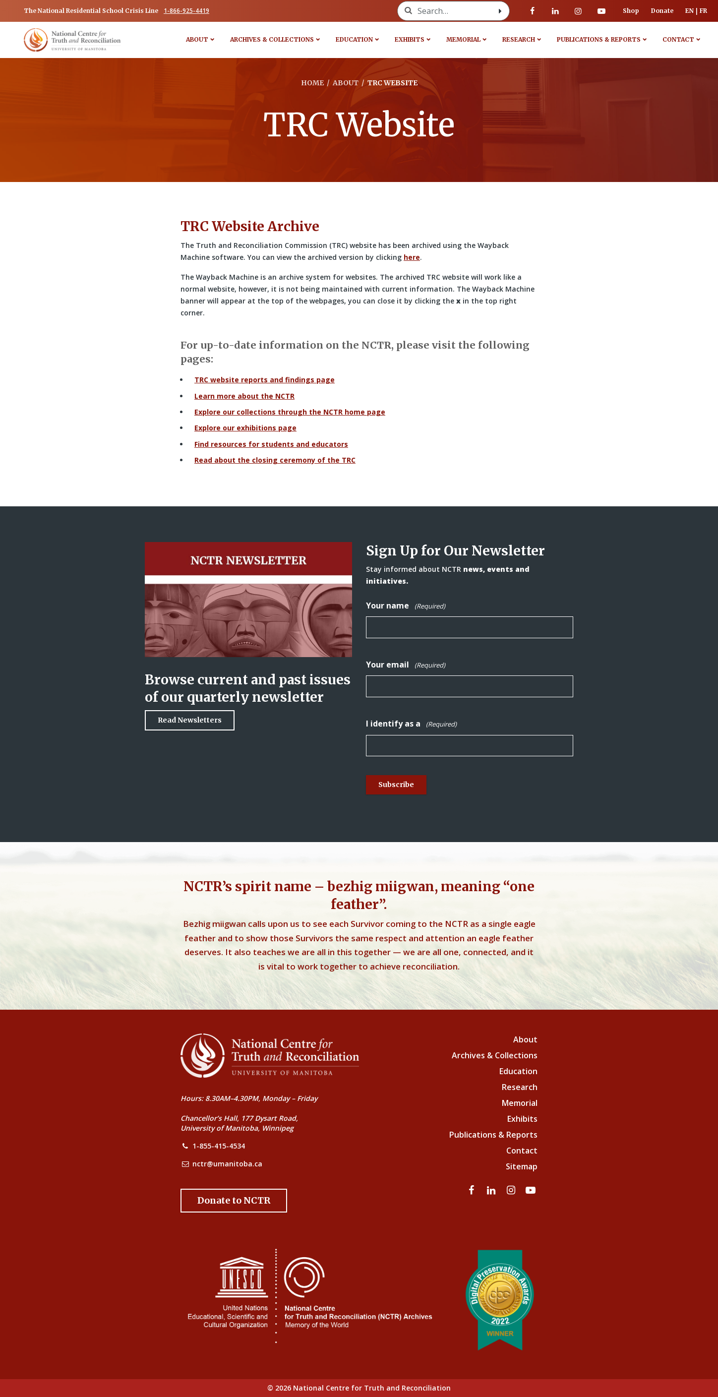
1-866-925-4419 (186, 10)
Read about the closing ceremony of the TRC (275, 460)
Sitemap (522, 1166)
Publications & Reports (599, 39)
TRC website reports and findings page (264, 379)
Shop (631, 10)
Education (354, 39)
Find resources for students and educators (271, 444)
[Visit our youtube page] (601, 11)
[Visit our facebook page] (532, 11)
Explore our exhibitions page (245, 427)
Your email (405, 664)
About (197, 39)
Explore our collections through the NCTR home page (289, 412)
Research (518, 39)
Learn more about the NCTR (244, 396)
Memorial (463, 39)
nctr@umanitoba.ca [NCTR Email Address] (227, 1163)
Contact (678, 39)
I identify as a (411, 723)
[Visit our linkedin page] (555, 11)
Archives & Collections (272, 39)
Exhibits (409, 39)
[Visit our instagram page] (578, 11)
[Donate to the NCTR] (233, 1201)
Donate (662, 10)
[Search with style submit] (500, 11)
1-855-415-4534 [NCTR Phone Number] (218, 1146)
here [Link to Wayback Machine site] (412, 257)
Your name (405, 605)
